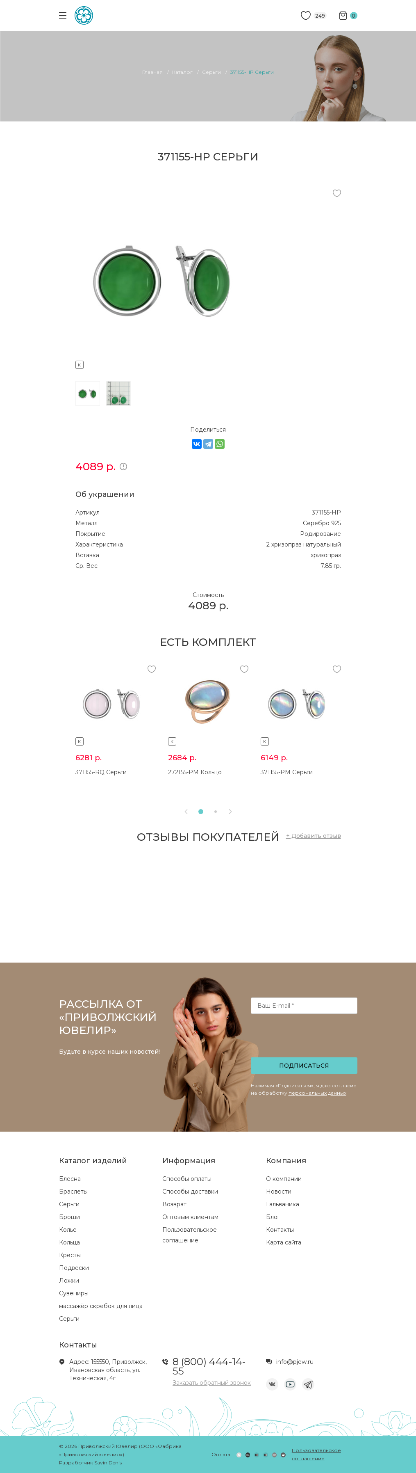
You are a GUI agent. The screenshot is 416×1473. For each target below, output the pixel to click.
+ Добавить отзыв (313, 835)
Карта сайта (283, 1242)
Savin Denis (108, 1462)
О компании (284, 1179)
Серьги (69, 1204)
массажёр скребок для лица (101, 1306)
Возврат (174, 1204)
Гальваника (282, 1204)
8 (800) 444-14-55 (209, 1366)
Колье (68, 1229)
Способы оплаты (186, 1179)
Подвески (74, 1268)
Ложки (69, 1280)
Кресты (70, 1255)
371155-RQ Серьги (101, 772)
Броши (69, 1217)
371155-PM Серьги (287, 772)
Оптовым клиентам (190, 1217)
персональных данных (317, 1093)
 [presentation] (186, 811)
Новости (278, 1191)
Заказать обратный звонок (212, 1382)
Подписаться (304, 1065)
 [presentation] (230, 811)
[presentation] (304, 1038)
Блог (273, 1217)
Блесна (70, 1179)
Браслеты (73, 1191)
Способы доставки (190, 1191)
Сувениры (74, 1293)
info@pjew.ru (295, 1361)
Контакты (280, 1229)
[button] (200, 811)
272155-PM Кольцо (195, 772)
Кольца (69, 1242)
